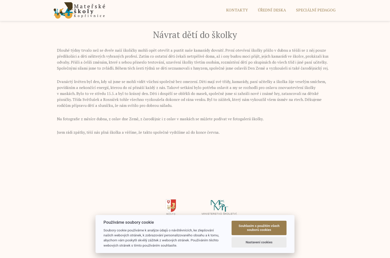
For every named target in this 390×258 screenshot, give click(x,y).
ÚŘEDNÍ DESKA (272, 10)
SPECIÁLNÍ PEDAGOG (316, 10)
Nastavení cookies (259, 242)
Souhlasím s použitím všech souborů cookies (259, 228)
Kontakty (237, 10)
